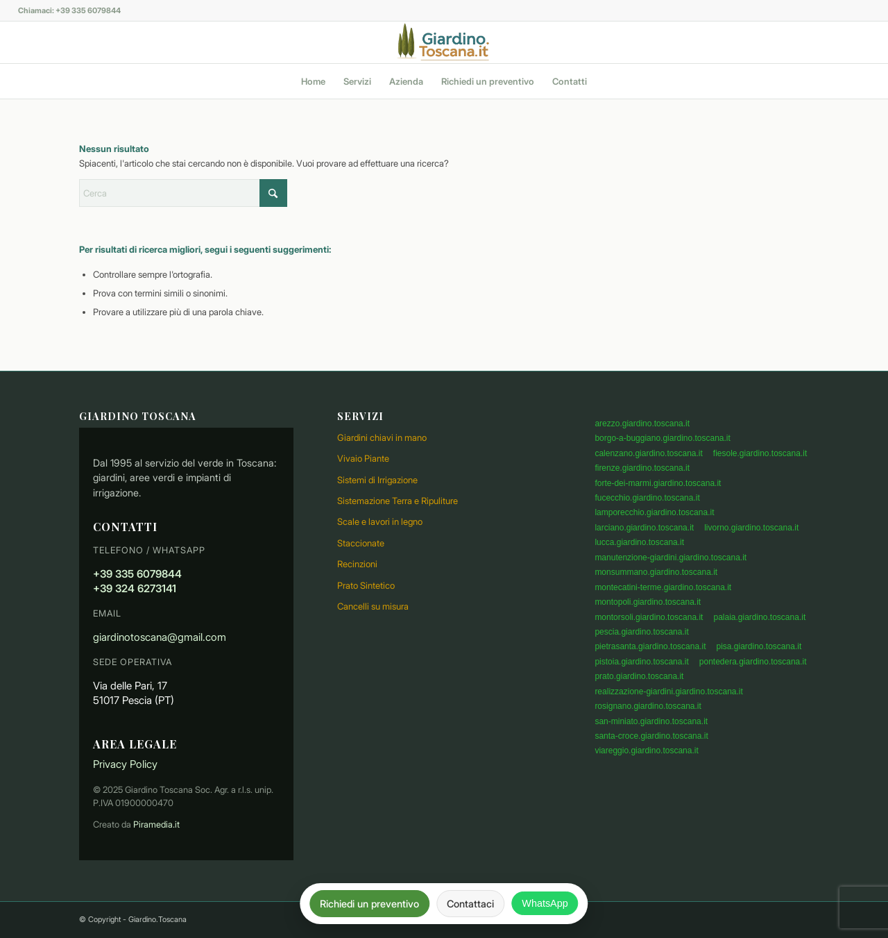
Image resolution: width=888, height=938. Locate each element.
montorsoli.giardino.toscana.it (649, 617)
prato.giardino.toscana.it (639, 676)
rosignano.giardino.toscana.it (648, 706)
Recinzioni (357, 563)
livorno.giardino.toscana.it (751, 528)
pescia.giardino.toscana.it (641, 632)
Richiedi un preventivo (369, 904)
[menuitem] (313, 81)
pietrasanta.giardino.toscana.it (650, 646)
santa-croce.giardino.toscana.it (651, 736)
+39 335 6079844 (137, 573)
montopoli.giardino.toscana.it (648, 602)
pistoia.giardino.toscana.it (641, 662)
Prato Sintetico (366, 585)
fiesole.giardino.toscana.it (760, 453)
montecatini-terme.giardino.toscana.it (663, 587)
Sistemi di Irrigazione (377, 479)
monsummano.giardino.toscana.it (656, 572)
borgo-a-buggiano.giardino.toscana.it (662, 438)
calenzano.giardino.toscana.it (648, 453)
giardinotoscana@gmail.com (159, 637)
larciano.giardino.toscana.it (644, 528)
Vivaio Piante (363, 458)
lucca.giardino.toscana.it (639, 542)
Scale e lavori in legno (379, 521)
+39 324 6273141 (134, 588)
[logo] (443, 42)
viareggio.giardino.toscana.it (646, 750)
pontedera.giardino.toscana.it (753, 662)
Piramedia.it (156, 824)
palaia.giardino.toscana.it (759, 617)
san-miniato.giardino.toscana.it (651, 721)
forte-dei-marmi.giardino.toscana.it (658, 483)
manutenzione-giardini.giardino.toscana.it (670, 557)
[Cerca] (183, 193)
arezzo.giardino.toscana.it (642, 423)
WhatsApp (544, 903)
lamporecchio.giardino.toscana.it (654, 512)
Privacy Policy (125, 764)
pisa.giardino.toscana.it (758, 646)
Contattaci (470, 904)
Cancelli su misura (373, 606)
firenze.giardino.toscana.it (642, 468)
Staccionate (360, 542)
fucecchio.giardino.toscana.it (647, 498)
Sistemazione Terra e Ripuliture (397, 500)
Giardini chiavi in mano (382, 437)
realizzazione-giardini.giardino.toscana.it (668, 691)
